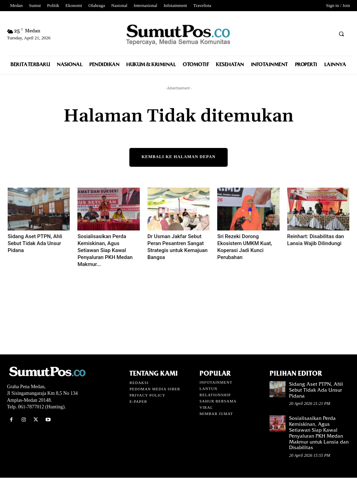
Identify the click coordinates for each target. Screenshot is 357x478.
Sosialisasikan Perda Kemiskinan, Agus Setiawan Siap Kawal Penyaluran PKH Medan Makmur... (104, 251)
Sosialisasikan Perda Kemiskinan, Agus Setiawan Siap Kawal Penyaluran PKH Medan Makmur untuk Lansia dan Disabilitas (319, 433)
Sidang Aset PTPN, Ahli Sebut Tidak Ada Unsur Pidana (35, 244)
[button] (341, 33)
